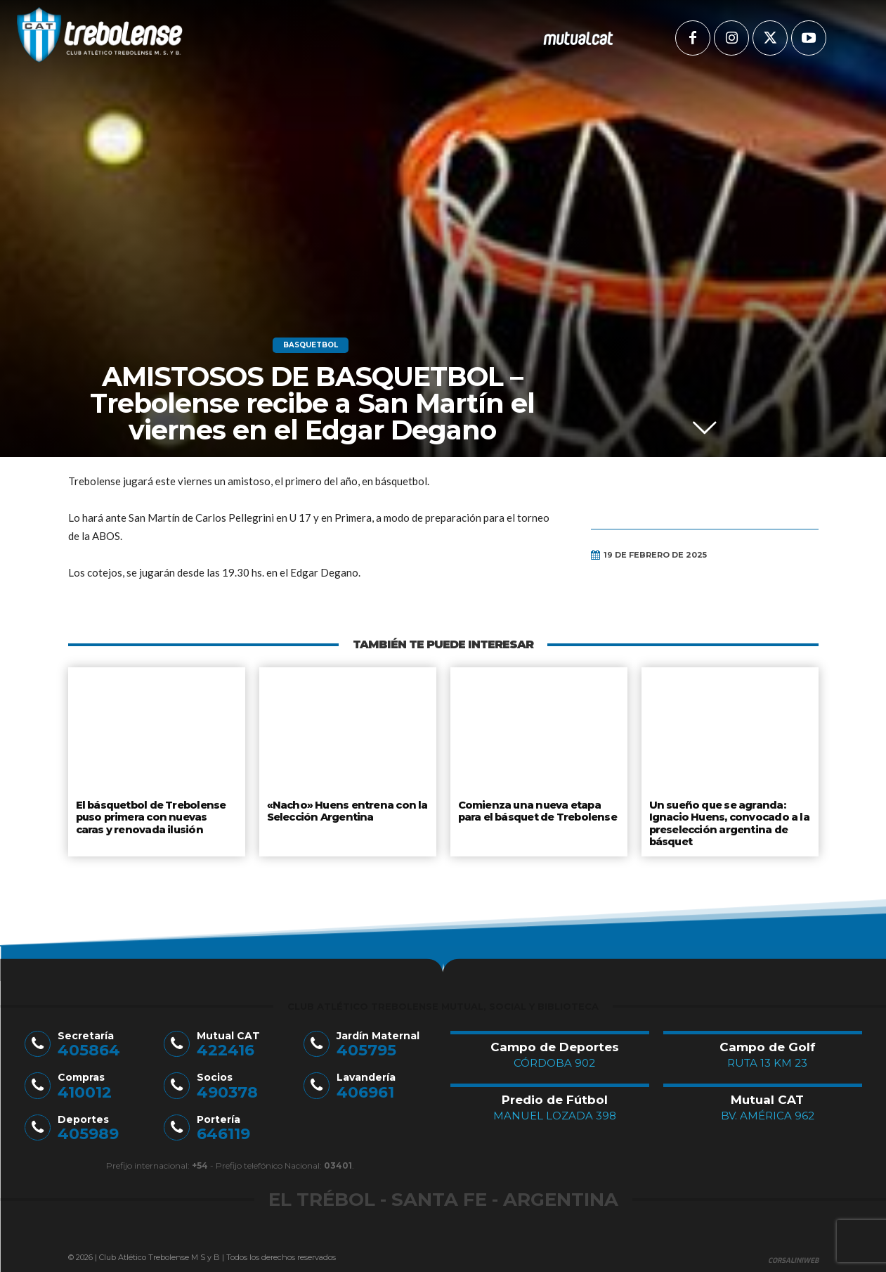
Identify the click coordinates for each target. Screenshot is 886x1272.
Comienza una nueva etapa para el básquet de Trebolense (538, 810)
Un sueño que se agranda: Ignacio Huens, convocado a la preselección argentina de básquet (727, 821)
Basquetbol (310, 345)
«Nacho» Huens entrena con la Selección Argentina (344, 810)
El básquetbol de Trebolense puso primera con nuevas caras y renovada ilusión (156, 815)
